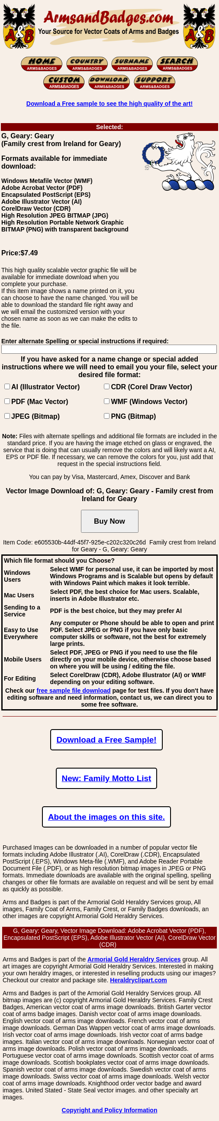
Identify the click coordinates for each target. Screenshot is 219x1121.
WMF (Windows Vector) (149, 401)
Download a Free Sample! (106, 739)
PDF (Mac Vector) (39, 401)
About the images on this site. (106, 816)
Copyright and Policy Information (110, 1110)
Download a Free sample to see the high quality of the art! (109, 103)
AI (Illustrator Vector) (45, 387)
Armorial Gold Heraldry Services (134, 959)
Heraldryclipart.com (138, 980)
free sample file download (73, 690)
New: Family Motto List (106, 778)
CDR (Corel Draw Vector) (151, 387)
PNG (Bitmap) (133, 416)
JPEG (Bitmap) (35, 416)
